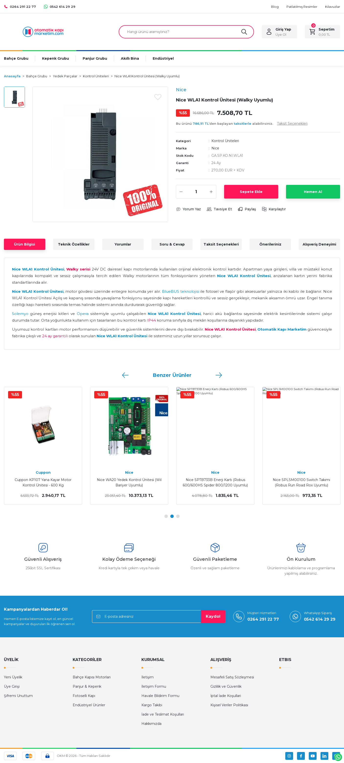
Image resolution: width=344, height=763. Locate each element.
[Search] (186, 31)
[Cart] (322, 31)
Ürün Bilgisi (24, 244)
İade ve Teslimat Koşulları (162, 714)
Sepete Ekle (251, 192)
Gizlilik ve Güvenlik (225, 686)
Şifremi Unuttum (18, 696)
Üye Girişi (12, 686)
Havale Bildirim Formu (160, 696)
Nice (215, 148)
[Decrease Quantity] (181, 191)
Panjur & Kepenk (87, 686)
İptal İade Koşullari (225, 696)
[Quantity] (196, 191)
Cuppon (301, 472)
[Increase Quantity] (211, 191)
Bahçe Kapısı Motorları (92, 677)
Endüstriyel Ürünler (89, 705)
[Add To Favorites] (157, 96)
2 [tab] (172, 516)
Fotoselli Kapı (84, 696)
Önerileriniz (270, 244)
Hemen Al (313, 192)
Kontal (43, 472)
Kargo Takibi (151, 705)
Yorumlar (123, 244)
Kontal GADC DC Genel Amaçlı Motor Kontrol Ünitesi (129, 482)
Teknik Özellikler (74, 244)
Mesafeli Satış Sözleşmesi (232, 677)
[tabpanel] (43, 446)
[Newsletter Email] (158, 616)
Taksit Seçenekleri (221, 244)
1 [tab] (166, 516)
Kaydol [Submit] (213, 616)
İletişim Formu (153, 686)
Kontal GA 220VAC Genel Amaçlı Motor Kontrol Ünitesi (215, 482)
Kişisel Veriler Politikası (229, 705)
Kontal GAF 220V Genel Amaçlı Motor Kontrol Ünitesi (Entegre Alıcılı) (43, 482)
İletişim (147, 677)
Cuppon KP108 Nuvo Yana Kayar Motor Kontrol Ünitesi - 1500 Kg (301, 482)
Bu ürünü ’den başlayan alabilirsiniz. (242, 123)
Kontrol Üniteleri (225, 141)
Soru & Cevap (172, 244)
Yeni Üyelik (13, 677)
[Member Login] (279, 31)
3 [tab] (178, 516)
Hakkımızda (151, 723)
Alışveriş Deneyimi (319, 244)
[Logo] (43, 31)
